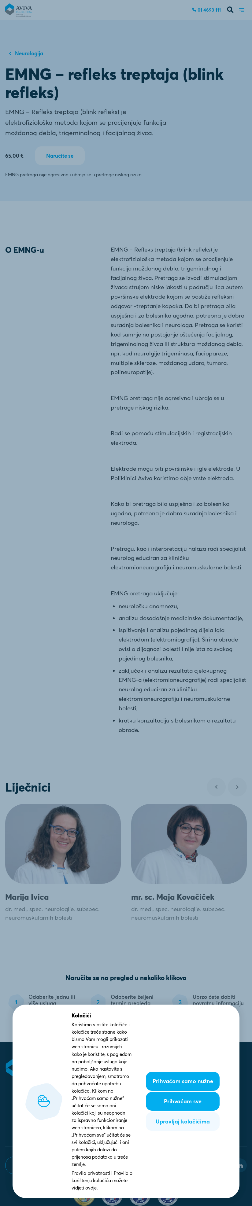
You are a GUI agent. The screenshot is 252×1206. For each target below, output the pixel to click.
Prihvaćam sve (183, 1101)
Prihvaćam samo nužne (183, 1081)
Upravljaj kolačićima (183, 1121)
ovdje (91, 1188)
